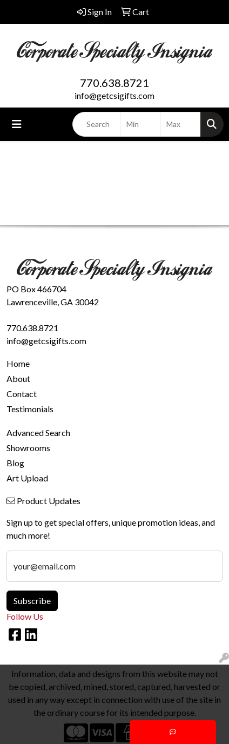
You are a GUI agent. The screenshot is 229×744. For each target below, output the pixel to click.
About (18, 378)
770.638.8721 (114, 82)
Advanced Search (38, 432)
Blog (15, 463)
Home (18, 363)
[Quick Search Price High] (180, 124)
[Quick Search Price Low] (140, 124)
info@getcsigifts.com (114, 95)
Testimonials (29, 409)
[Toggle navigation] (16, 124)
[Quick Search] (96, 124)
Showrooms (28, 448)
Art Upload (27, 478)
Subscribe (32, 600)
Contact (21, 393)
